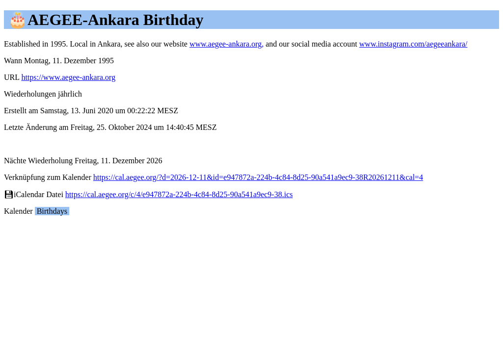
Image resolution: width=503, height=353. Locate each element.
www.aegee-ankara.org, (227, 44)
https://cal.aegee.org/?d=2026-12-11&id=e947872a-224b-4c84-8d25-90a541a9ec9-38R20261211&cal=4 (258, 177)
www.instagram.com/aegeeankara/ (413, 44)
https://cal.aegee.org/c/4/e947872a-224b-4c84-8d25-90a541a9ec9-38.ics (179, 194)
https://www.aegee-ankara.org (68, 77)
